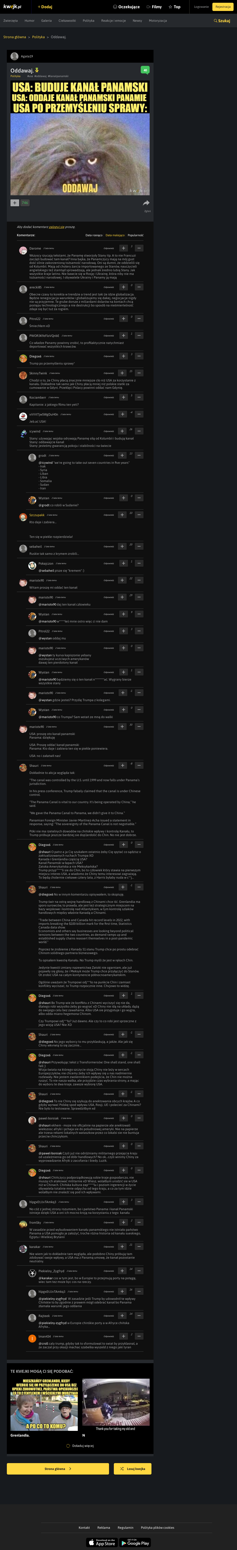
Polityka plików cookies (157, 1527)
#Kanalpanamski (58, 76)
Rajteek (44, 1315)
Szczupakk (36, 515)
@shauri (45, 851)
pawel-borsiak (49, 1118)
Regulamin (125, 1527)
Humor (29, 20)
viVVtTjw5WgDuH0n (43, 414)
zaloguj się (56, 226)
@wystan (45, 638)
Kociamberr (37, 397)
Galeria (46, 20)
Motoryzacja (158, 20)
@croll (43, 1343)
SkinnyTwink (38, 373)
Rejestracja (222, 7)
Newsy (137, 20)
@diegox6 (46, 894)
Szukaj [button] (224, 20)
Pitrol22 (34, 318)
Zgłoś (148, 210)
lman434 (45, 1336)
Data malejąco (115, 235)
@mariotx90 (47, 604)
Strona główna (15, 37)
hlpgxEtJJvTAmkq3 (42, 1202)
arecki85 (35, 287)
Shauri (34, 765)
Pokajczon (46, 563)
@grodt (44, 505)
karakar (34, 1246)
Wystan (44, 498)
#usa (30, 76)
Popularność (135, 235)
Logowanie (198, 7)
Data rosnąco (94, 235)
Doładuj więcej (80, 1445)
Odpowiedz (109, 248)
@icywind (46, 462)
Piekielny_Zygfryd (51, 1271)
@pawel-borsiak (50, 1153)
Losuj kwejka (134, 1469)
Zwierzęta (10, 20)
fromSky (35, 1222)
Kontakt (84, 1527)
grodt (42, 455)
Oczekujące (122, 6)
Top (170, 6)
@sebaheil (46, 570)
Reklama (103, 1527)
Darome (35, 248)
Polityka (88, 20)
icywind (34, 431)
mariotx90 (36, 580)
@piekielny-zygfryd (53, 1298)
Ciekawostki (67, 20)
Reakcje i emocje (113, 20)
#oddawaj (40, 76)
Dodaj (48, 6)
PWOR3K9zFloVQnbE (44, 335)
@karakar (46, 1278)
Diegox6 (35, 356)
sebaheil (35, 546)
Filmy (150, 6)
